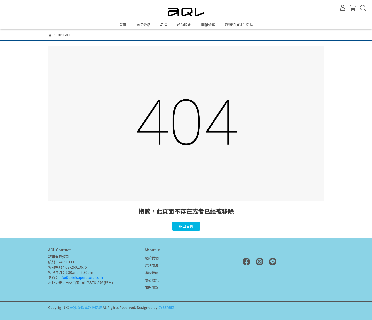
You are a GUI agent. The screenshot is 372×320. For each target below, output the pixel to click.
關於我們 (152, 257)
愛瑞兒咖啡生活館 (239, 24)
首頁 (122, 24)
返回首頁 (186, 226)
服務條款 (152, 287)
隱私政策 (152, 280)
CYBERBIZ (166, 307)
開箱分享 (208, 24)
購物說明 (152, 272)
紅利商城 (152, 265)
